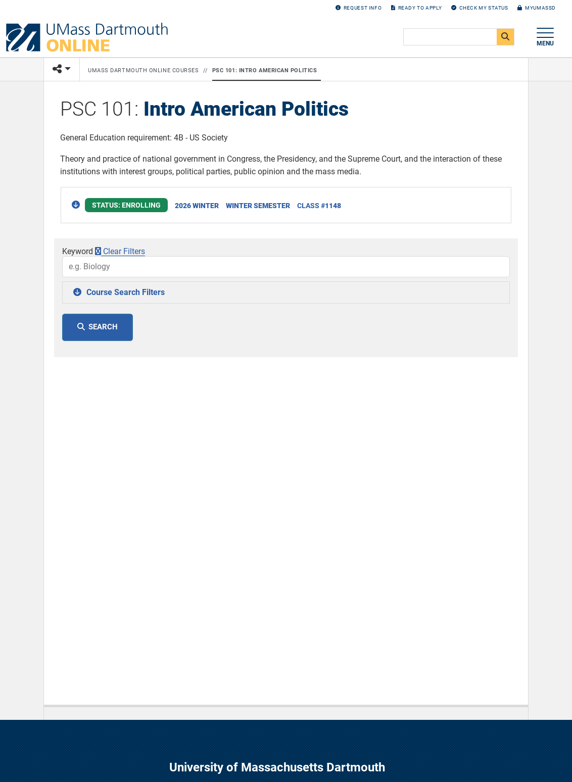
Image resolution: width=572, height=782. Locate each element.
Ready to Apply (416, 8)
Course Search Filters (125, 292)
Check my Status (479, 8)
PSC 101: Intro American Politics (264, 70)
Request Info (359, 8)
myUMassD (536, 8)
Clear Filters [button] (120, 251)
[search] (458, 37)
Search (103, 326)
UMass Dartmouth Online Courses (143, 70)
